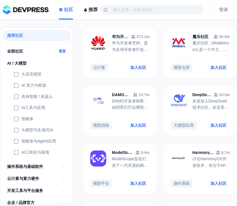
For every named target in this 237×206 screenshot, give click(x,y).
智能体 (23, 119)
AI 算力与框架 (30, 85)
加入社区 (138, 67)
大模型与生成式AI (33, 130)
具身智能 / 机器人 (33, 97)
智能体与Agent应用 (35, 141)
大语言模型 (27, 74)
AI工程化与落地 (31, 152)
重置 (62, 51)
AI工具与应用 (29, 108)
